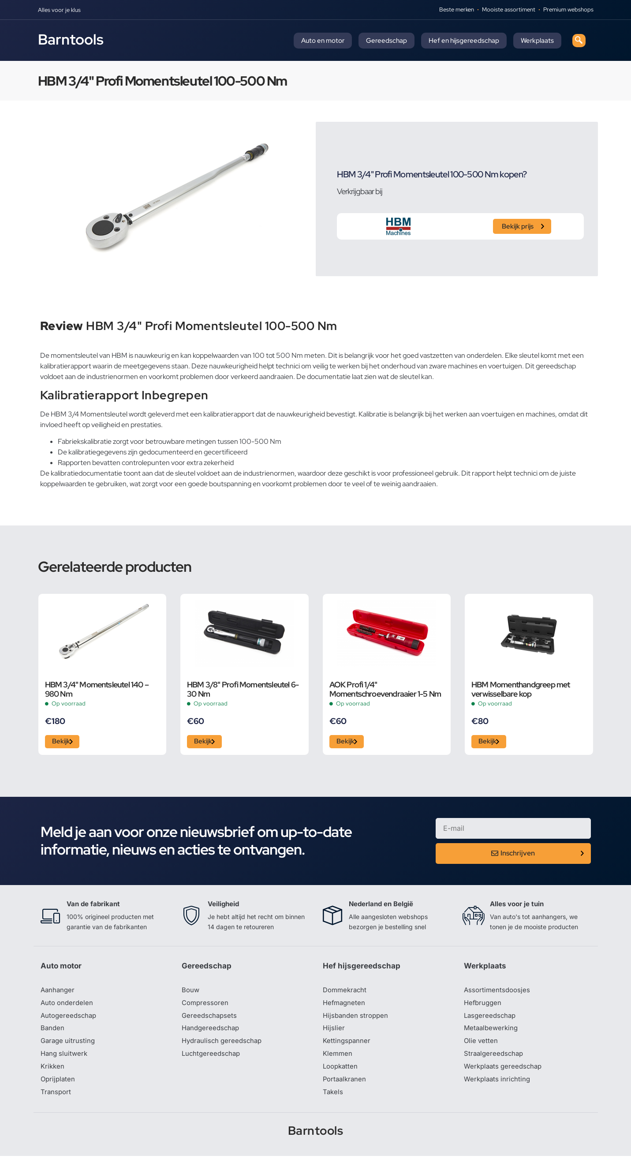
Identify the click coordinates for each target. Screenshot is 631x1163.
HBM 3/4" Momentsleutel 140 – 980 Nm (97, 689)
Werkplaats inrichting (499, 1085)
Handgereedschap (212, 1032)
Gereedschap (386, 40)
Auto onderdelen (68, 1006)
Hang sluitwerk (65, 1058)
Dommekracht (346, 992)
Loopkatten (341, 1072)
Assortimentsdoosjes (498, 992)
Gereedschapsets (210, 1019)
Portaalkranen (346, 1085)
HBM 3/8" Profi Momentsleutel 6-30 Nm (243, 689)
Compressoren (206, 1006)
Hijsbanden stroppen (357, 1019)
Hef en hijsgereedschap (464, 40)
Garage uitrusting (69, 1045)
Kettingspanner (347, 1045)
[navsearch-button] (579, 40)
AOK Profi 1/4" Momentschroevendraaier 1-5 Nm (385, 689)
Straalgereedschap (495, 1058)
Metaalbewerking (492, 1032)
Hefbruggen (484, 1006)
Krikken (53, 1072)
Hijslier (334, 1032)
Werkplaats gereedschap (505, 1072)
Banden (53, 1032)
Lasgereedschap (491, 1019)
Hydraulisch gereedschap (224, 1045)
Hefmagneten (345, 1006)
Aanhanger (58, 992)
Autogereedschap (70, 1019)
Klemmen (338, 1058)
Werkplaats (537, 40)
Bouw (191, 992)
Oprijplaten (59, 1085)
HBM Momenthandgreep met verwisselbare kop (520, 689)
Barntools (71, 39)
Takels (333, 1098)
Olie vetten (481, 1045)
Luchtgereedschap (212, 1058)
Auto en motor (322, 40)
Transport (56, 1098)
